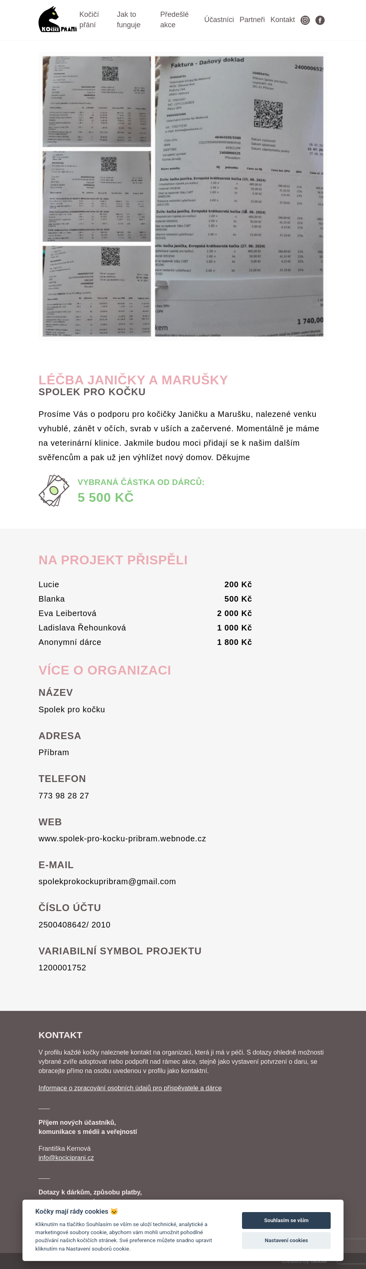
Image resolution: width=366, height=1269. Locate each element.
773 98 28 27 (64, 795)
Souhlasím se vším (286, 1220)
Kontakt (282, 20)
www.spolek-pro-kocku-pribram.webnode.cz (122, 838)
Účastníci (219, 20)
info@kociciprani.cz (66, 1157)
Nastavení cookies (286, 1240)
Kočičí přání (89, 19)
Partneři (252, 20)
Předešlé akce (174, 19)
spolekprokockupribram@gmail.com (107, 881)
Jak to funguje (128, 19)
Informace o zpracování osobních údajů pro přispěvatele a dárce (130, 1088)
